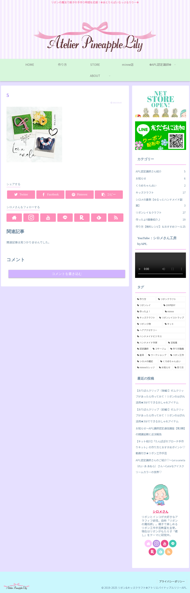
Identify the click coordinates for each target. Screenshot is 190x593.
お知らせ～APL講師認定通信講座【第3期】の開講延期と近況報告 (160, 431)
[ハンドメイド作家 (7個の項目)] (150, 342)
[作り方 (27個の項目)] (145, 299)
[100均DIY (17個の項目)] (174, 305)
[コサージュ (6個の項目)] (159, 348)
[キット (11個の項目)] (174, 324)
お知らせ (160, 178)
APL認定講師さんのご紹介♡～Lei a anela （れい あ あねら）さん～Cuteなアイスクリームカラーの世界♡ (160, 466)
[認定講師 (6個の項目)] (142, 348)
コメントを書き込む (67, 274)
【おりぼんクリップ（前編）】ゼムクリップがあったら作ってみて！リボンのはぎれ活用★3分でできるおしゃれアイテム (160, 415)
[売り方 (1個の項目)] (179, 367)
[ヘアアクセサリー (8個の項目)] (160, 330)
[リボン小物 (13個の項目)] (148, 324)
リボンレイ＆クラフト (160, 212)
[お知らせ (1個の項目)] (164, 367)
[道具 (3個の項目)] (140, 355)
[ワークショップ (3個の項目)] (157, 355)
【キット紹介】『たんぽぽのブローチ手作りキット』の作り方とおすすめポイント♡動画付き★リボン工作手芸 (160, 447)
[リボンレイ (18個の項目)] (148, 305)
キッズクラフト (160, 192)
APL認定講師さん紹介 (160, 171)
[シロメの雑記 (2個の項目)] (146, 361)
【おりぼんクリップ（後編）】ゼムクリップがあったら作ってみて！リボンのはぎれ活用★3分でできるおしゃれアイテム (160, 396)
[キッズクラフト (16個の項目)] (146, 317)
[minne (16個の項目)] (174, 311)
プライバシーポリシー (172, 581)
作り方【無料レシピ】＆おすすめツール (160, 227)
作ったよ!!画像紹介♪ (160, 219)
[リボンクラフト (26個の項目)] (171, 299)
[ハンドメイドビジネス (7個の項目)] (160, 336)
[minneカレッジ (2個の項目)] (146, 367)
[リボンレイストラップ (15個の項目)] (172, 317)
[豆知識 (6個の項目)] (176, 342)
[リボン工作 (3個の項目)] (177, 355)
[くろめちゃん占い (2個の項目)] (172, 361)
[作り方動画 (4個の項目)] (177, 348)
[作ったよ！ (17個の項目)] (149, 311)
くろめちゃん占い (160, 185)
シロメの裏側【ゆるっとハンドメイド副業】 (160, 202)
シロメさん (160, 511)
